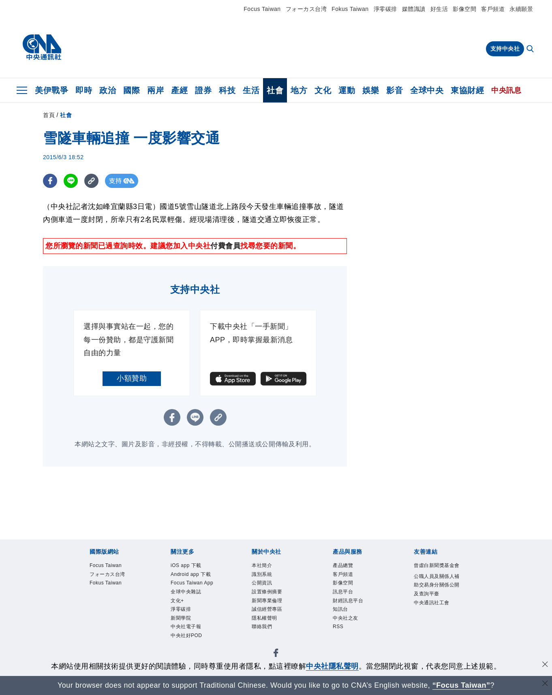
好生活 (439, 9)
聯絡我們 (266, 640)
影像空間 (464, 9)
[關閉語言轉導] (545, 684)
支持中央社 (505, 48)
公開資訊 (266, 587)
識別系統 (266, 577)
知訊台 (343, 619)
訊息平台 (347, 598)
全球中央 (426, 90)
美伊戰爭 (51, 90)
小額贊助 (132, 378)
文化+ (180, 630)
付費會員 (225, 246)
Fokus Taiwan (350, 9)
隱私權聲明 (269, 630)
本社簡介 (266, 566)
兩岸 (155, 90)
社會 (275, 90)
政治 (107, 90)
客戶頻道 (493, 9)
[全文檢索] (530, 49)
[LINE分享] (71, 181)
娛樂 (370, 90)
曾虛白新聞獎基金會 (435, 572)
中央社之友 (350, 630)
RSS (340, 640)
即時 (83, 90)
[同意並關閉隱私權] (545, 665)
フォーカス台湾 (306, 9)
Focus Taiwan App (192, 603)
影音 (394, 90)
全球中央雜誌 (192, 619)
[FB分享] (50, 181)
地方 (299, 90)
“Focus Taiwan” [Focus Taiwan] (461, 685)
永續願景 (521, 9)
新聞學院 (185, 651)
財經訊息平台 (354, 608)
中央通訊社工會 (435, 636)
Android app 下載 (194, 582)
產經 (179, 90)
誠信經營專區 (273, 619)
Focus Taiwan (262, 9)
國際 (131, 90)
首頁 (49, 115)
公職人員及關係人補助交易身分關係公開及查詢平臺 (435, 603)
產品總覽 (347, 566)
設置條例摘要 (273, 598)
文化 (323, 90)
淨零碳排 (385, 9)
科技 (227, 90)
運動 (346, 90)
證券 (203, 90)
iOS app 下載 (192, 566)
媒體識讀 (414, 9)
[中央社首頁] (42, 47)
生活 (251, 90)
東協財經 (467, 90)
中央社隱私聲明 (332, 666)
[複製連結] (91, 181)
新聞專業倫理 (273, 608)
